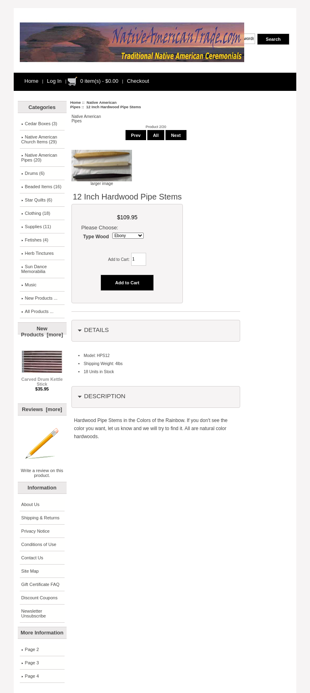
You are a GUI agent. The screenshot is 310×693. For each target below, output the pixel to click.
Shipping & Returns (40, 517)
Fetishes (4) (34, 239)
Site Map (30, 571)
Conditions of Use (39, 544)
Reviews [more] (42, 409)
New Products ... (39, 298)
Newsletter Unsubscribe (33, 613)
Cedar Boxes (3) (39, 123)
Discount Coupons (39, 597)
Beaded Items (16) (41, 186)
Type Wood (96, 236)
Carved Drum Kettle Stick (42, 379)
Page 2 (30, 649)
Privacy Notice (35, 531)
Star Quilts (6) (36, 199)
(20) (39, 157)
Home (32, 81)
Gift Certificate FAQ (40, 584)
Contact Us (32, 557)
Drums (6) (33, 173)
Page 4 (30, 676)
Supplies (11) (36, 226)
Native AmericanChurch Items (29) (39, 139)
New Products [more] (42, 332)
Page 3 (30, 662)
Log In (54, 81)
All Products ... (37, 311)
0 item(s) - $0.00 (99, 81)
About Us (30, 504)
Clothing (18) (35, 213)
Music (29, 284)
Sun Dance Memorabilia (34, 269)
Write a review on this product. (42, 471)
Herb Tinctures (37, 253)
